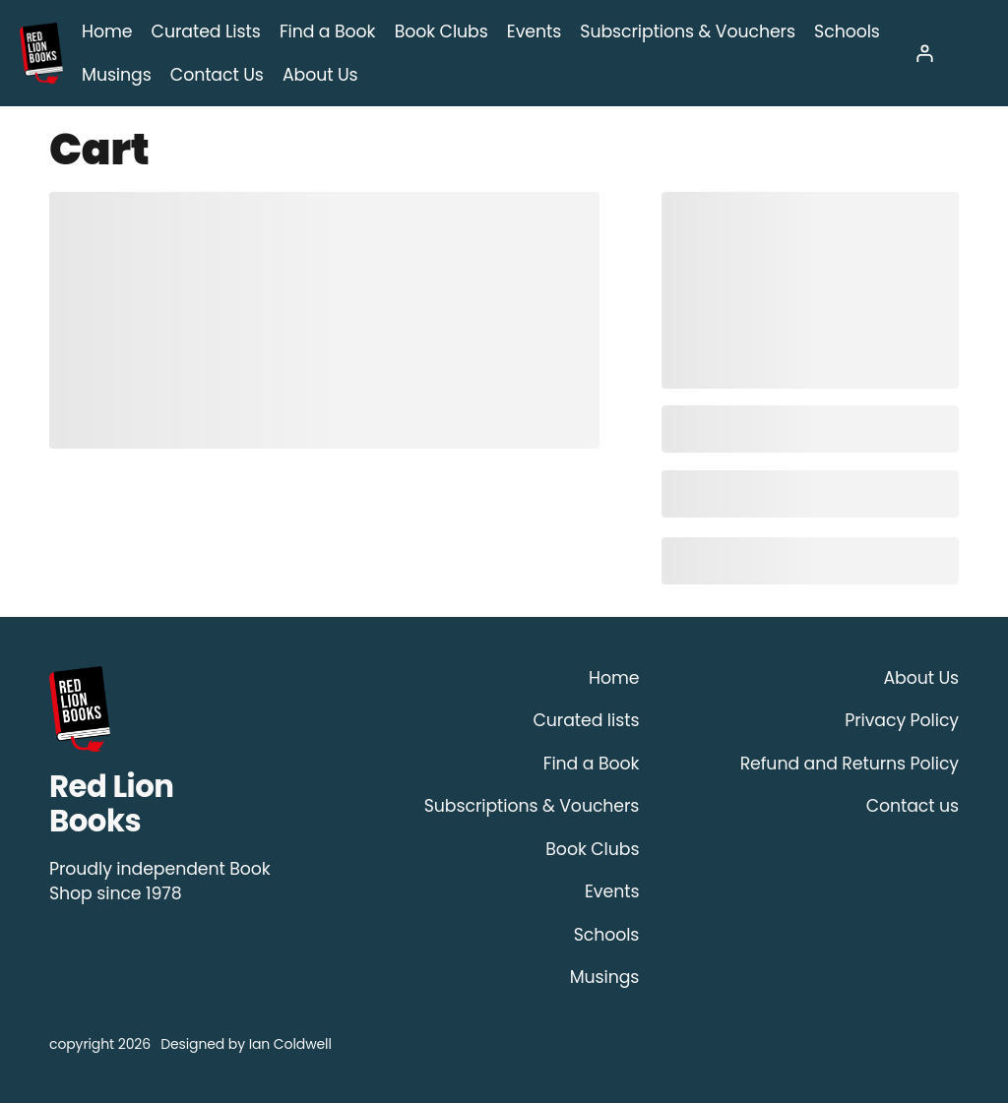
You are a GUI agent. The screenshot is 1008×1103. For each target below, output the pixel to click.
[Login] (924, 52)
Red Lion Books (111, 804)
